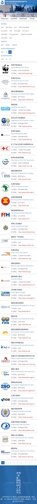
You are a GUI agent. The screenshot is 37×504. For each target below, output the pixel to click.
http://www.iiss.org (24, 179)
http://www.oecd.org (25, 126)
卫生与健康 (17, 31)
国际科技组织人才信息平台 (18, 486)
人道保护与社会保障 (26, 34)
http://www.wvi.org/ (24, 258)
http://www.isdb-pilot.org (26, 232)
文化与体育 (4, 31)
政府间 (8, 45)
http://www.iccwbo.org (25, 457)
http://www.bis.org (24, 272)
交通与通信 (4, 34)
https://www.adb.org (25, 139)
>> (29, 463)
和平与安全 (25, 31)
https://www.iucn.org (25, 166)
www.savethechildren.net (26, 285)
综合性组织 (4, 38)
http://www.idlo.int (24, 311)
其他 (10, 38)
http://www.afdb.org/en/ (26, 192)
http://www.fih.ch (24, 219)
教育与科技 (9, 27)
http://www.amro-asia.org (26, 364)
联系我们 (32, 16)
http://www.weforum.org (26, 87)
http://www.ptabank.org (26, 430)
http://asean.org (23, 205)
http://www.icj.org (24, 351)
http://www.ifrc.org (24, 153)
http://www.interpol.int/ (26, 100)
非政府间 (14, 45)
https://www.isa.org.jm (25, 417)
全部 (2, 27)
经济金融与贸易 (13, 34)
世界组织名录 (4, 16)
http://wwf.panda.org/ (25, 73)
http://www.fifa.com (24, 324)
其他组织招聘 (23, 16)
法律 (10, 31)
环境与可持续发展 (24, 27)
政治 (15, 27)
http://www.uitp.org (24, 443)
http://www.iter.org (24, 338)
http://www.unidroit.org (26, 245)
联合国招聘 (14, 16)
